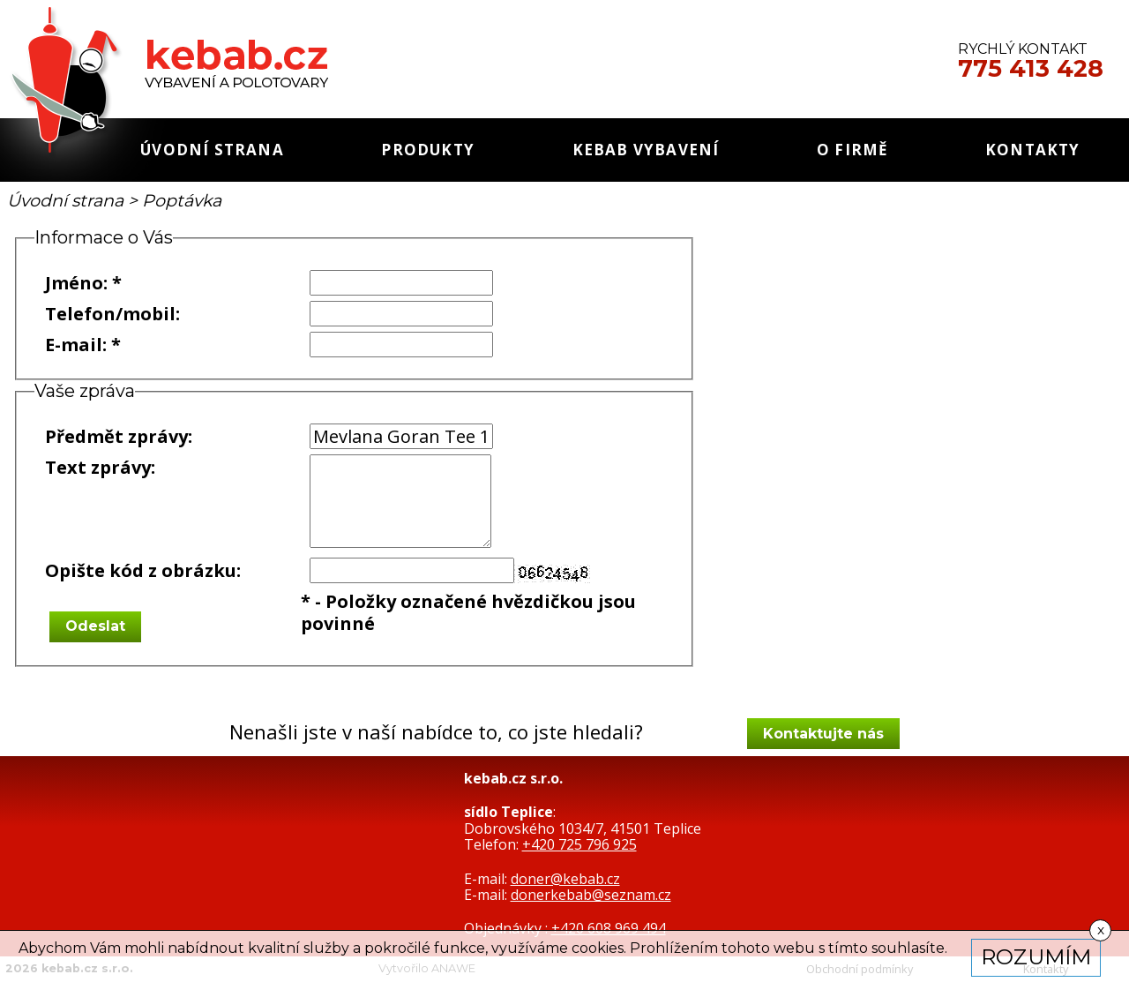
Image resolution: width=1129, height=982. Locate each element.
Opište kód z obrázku (140, 570)
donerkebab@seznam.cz (591, 894)
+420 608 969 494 (608, 928)
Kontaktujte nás (823, 733)
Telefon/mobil (110, 314)
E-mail (73, 344)
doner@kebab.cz (565, 878)
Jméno (74, 283)
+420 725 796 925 (579, 844)
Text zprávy (98, 467)
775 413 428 (1030, 69)
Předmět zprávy (116, 436)
